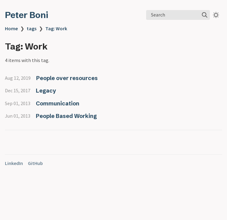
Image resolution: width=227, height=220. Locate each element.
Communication (57, 103)
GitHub (35, 163)
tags (31, 28)
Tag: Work (56, 28)
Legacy (46, 90)
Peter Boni (26, 15)
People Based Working (66, 115)
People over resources (67, 78)
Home (11, 28)
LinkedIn (14, 163)
